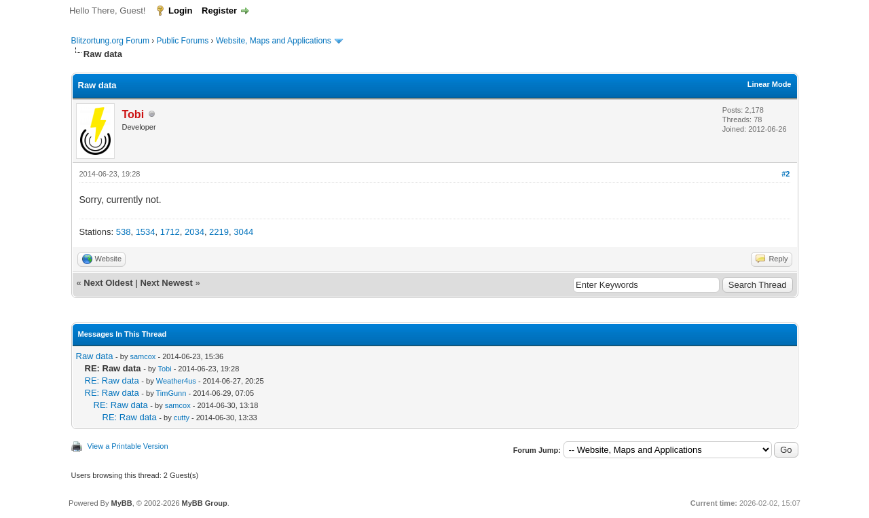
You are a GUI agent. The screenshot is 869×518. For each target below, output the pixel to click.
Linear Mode (769, 84)
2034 (194, 232)
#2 (785, 174)
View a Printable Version (128, 446)
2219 (219, 232)
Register (219, 10)
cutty (181, 417)
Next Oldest (108, 283)
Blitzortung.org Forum (110, 40)
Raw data (94, 356)
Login (180, 10)
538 (123, 232)
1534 (145, 232)
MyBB (121, 503)
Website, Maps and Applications (273, 40)
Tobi (164, 369)
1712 (170, 232)
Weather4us (176, 381)
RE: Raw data (112, 380)
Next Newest (166, 283)
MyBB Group (204, 503)
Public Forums (183, 40)
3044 (243, 232)
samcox (142, 356)
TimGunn (171, 393)
